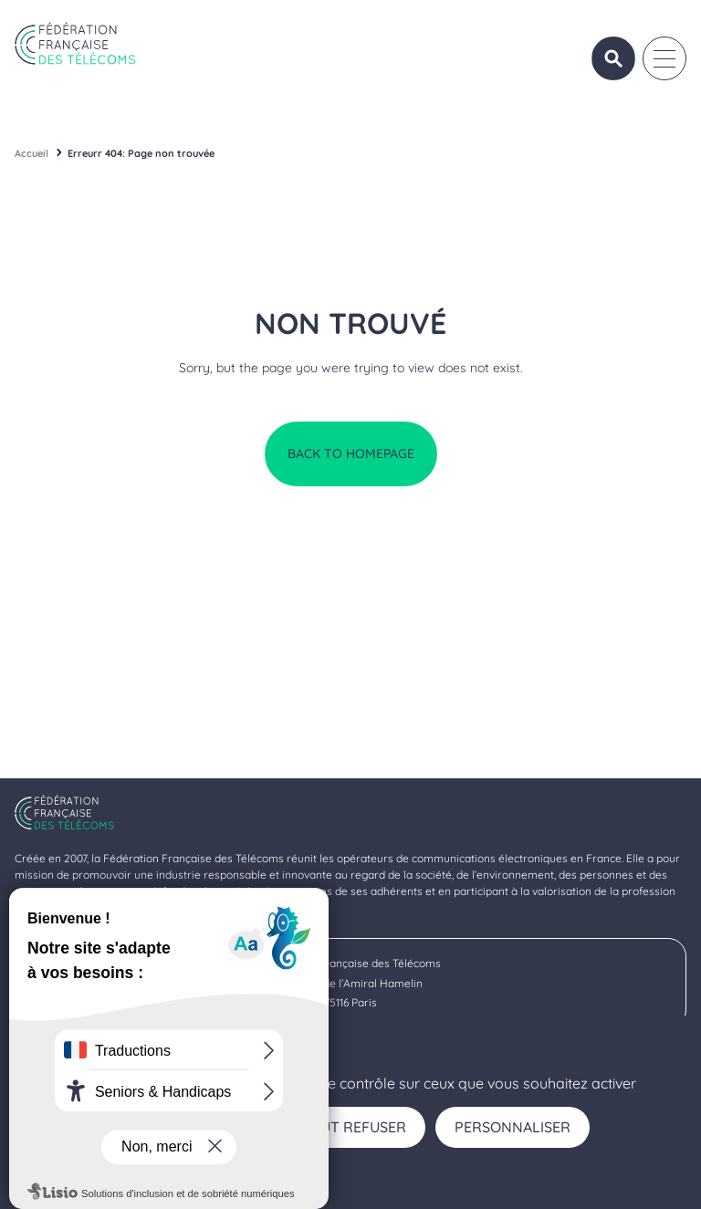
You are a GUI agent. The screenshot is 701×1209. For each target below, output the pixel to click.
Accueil (31, 153)
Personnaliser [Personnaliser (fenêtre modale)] (512, 1127)
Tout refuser (353, 1127)
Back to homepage (351, 453)
